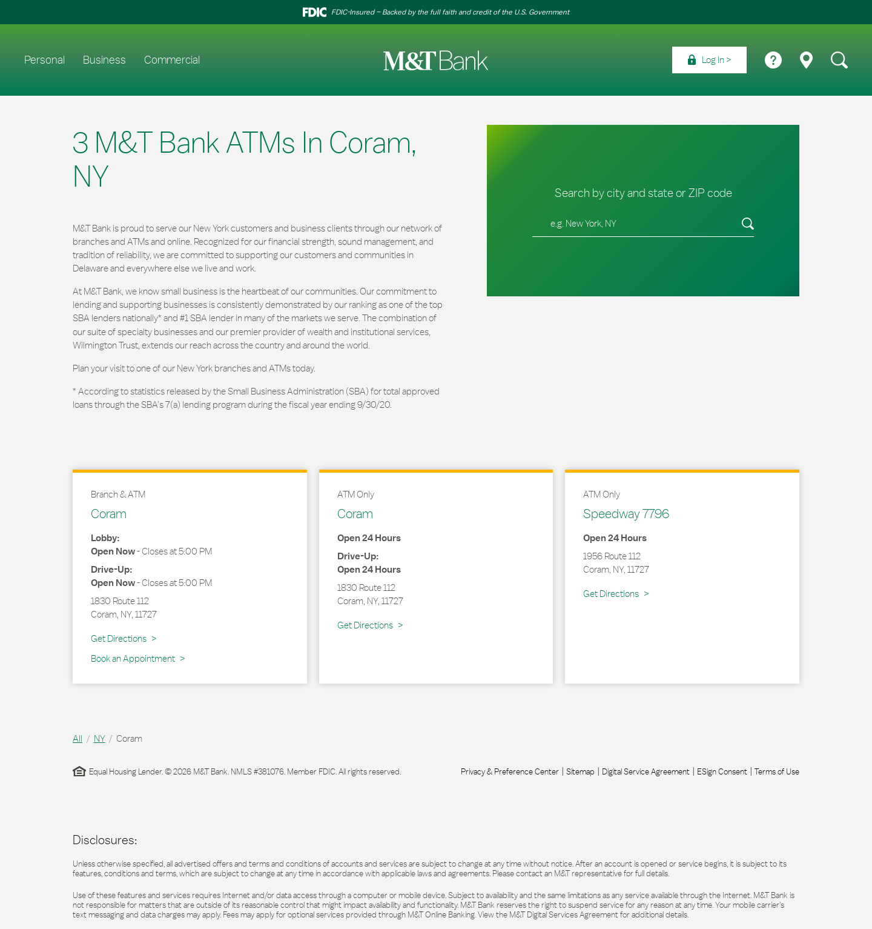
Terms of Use (777, 771)
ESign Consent (722, 771)
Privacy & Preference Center (510, 771)
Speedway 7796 (626, 513)
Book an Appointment (133, 658)
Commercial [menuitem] (172, 60)
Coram (109, 513)
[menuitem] (709, 60)
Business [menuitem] (104, 60)
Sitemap (580, 771)
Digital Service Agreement (646, 771)
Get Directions (123, 638)
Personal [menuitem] (44, 60)
